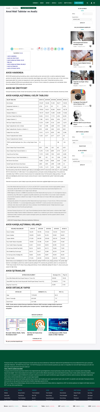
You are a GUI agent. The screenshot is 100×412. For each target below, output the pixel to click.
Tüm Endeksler (22, 398)
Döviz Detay (63, 398)
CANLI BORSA (79, 3)
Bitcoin (75, 395)
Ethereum (76, 398)
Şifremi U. (90, 398)
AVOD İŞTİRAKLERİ (12, 66)
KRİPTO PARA (68, 3)
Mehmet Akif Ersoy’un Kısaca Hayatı (82, 123)
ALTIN (60, 3)
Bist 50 (33, 398)
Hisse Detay (49, 395)
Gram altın (6, 395)
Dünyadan (75, 85)
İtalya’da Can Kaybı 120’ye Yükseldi (80, 82)
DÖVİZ (47, 3)
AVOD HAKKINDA (11, 56)
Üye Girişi (90, 392)
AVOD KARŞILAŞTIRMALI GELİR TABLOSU (15, 61)
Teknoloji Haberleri (77, 106)
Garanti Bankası (50, 398)
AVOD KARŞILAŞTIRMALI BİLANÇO (16, 64)
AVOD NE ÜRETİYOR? (13, 58)
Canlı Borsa (21, 395)
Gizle (21, 53)
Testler (75, 46)
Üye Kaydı (90, 395)
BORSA (54, 3)
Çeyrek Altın (7, 398)
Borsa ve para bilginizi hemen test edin (82, 64)
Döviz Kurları (63, 392)
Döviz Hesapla (63, 395)
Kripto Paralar (77, 392)
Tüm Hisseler (49, 392)
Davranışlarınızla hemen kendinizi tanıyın (80, 43)
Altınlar (6, 392)
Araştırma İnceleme (77, 126)
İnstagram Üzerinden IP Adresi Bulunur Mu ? (80, 103)
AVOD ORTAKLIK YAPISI (13, 68)
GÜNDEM (35, 3)
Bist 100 (34, 395)
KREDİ (41, 3)
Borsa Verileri (21, 392)
